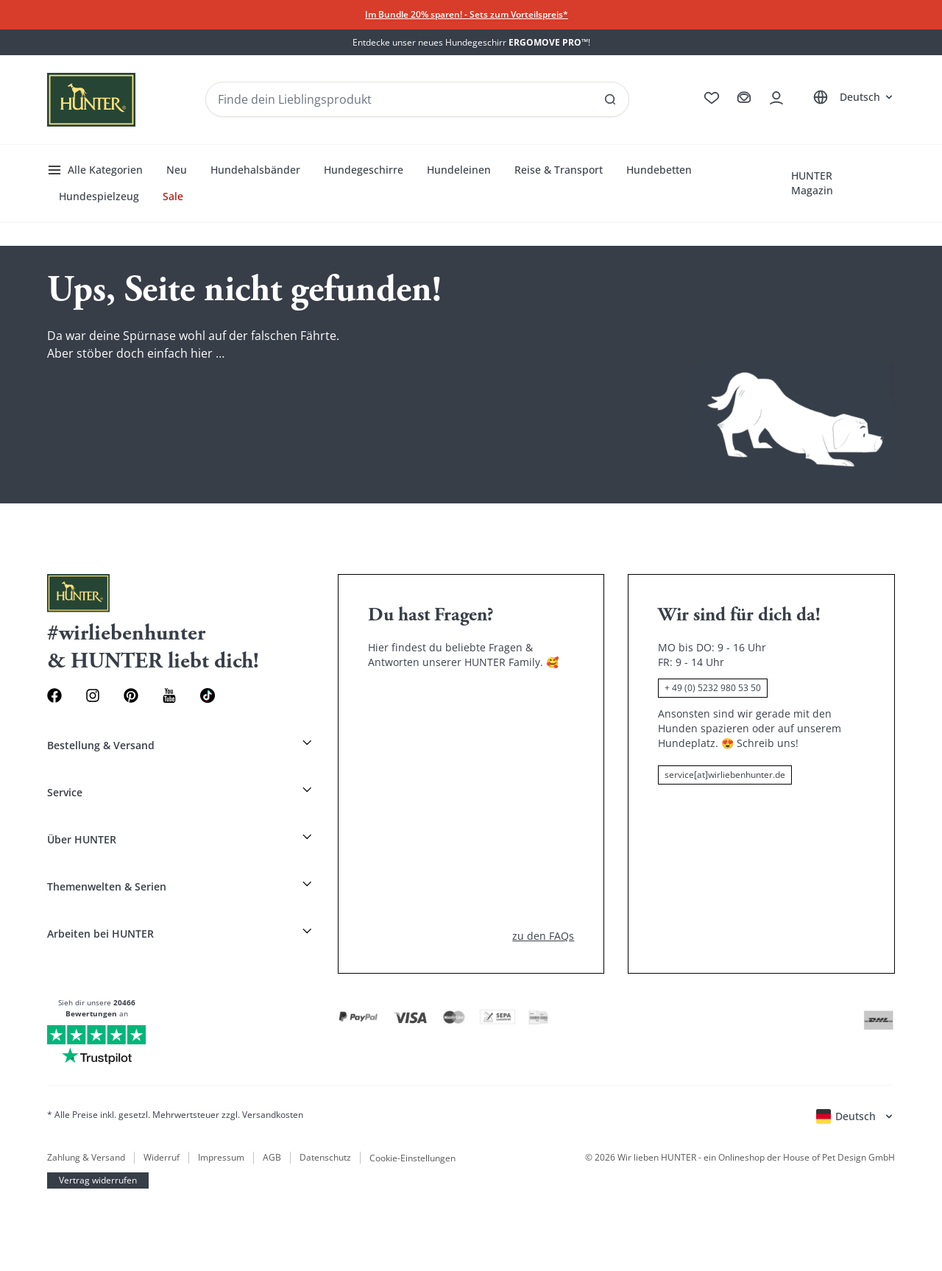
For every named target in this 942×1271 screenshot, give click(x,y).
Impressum (221, 1158)
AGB (272, 1158)
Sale (173, 196)
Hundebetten (659, 170)
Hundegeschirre (363, 170)
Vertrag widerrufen (98, 1180)
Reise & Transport (558, 170)
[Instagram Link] (92, 695)
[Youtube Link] (169, 695)
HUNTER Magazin (812, 183)
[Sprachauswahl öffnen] (851, 97)
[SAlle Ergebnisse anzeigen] (610, 99)
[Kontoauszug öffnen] (776, 98)
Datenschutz (325, 1158)
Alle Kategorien (95, 170)
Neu (176, 170)
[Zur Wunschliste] (711, 98)
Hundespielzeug (99, 196)
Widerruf (162, 1158)
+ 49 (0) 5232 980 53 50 (713, 687)
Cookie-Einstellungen (412, 1158)
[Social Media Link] (207, 695)
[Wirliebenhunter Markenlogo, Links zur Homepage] (91, 100)
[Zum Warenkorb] (744, 98)
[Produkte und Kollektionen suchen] (417, 99)
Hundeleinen (459, 170)
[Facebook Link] (54, 695)
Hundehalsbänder (255, 170)
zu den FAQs (543, 936)
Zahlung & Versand (86, 1158)
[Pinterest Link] (131, 695)
